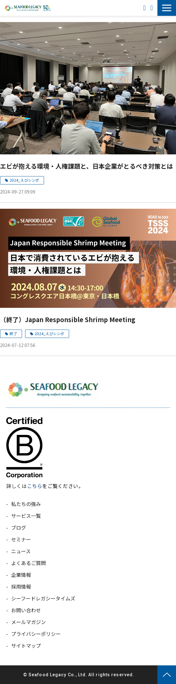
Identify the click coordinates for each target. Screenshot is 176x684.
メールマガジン (28, 622)
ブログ (18, 527)
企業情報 (21, 574)
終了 (13, 333)
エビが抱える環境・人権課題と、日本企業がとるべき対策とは (86, 166)
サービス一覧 (26, 515)
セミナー (21, 539)
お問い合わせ (152, 8)
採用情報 (21, 586)
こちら (34, 486)
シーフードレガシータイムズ (43, 598)
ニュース (21, 551)
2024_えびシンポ (24, 180)
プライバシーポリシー (36, 633)
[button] (166, 8)
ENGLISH (145, 8)
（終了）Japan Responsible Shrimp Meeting (67, 319)
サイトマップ (26, 645)
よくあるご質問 (28, 563)
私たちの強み (26, 504)
